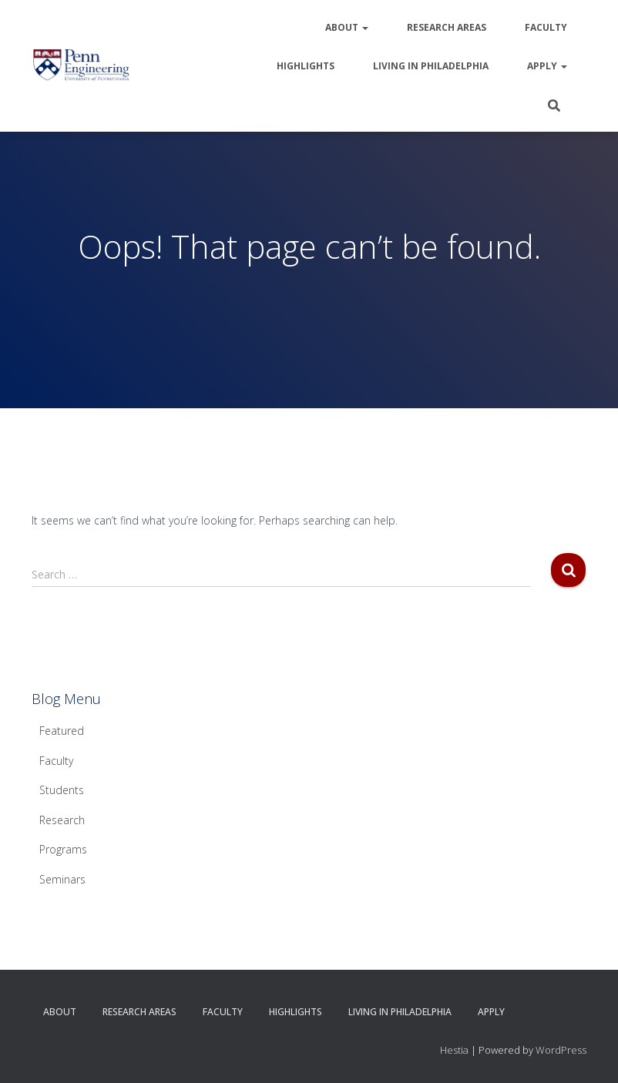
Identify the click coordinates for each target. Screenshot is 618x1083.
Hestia (454, 1050)
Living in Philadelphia (431, 65)
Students (61, 790)
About (346, 27)
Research (62, 820)
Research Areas (446, 27)
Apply (547, 65)
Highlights (305, 65)
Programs (63, 849)
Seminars (62, 879)
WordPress (561, 1050)
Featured (61, 730)
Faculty (546, 27)
